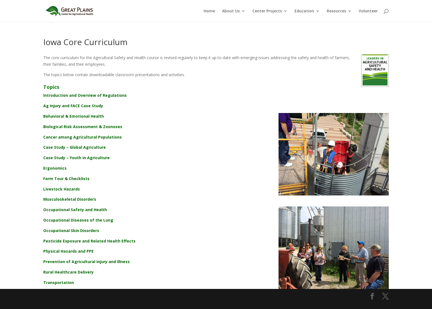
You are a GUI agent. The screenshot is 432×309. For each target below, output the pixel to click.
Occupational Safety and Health (75, 209)
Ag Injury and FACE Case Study (73, 105)
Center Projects (267, 11)
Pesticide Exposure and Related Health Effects (89, 241)
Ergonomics (55, 168)
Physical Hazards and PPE (68, 251)
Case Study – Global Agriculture (74, 147)
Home (209, 11)
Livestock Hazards (61, 189)
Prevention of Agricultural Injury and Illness (86, 261)
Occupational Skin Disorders (71, 230)
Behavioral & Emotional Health (73, 116)
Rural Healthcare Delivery (68, 272)
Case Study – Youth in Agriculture (76, 157)
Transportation (58, 282)
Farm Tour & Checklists (66, 178)
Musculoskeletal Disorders (69, 199)
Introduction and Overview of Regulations (85, 95)
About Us (231, 11)
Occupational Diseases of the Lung (78, 220)
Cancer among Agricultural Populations (82, 137)
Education (304, 11)
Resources (336, 11)
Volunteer (368, 11)
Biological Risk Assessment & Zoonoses (82, 126)
